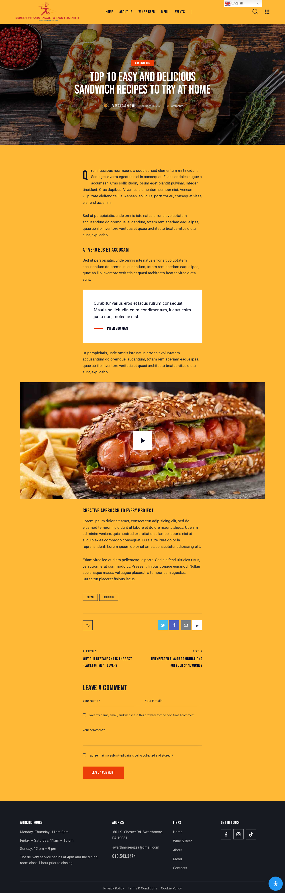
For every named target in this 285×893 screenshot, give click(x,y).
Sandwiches (142, 63)
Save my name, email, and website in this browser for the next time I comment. (141, 715)
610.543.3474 (124, 856)
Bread (90, 597)
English (234, 3)
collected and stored (157, 755)
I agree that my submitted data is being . (130, 755)
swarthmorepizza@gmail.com (135, 847)
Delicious (109, 597)
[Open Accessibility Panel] (276, 884)
